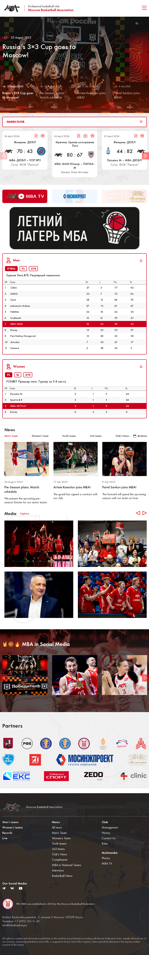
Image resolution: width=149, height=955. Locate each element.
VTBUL (11, 273)
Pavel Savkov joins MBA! (119, 492)
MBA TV (107, 863)
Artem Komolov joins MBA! (72, 492)
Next (145, 156)
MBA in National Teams (66, 865)
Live (4, 838)
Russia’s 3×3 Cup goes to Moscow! (40, 51)
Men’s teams (10, 822)
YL (23, 273)
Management (110, 827)
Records (7, 833)
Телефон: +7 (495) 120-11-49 (21, 921)
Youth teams (59, 843)
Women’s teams (12, 827)
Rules (105, 843)
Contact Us (108, 838)
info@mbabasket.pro (14, 925)
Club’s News (59, 854)
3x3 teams (58, 849)
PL (8, 379)
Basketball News (62, 876)
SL (17, 379)
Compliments (59, 860)
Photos (106, 858)
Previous (3, 682)
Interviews (58, 870)
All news (57, 827)
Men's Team (59, 833)
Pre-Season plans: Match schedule (21, 494)
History (106, 833)
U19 (33, 273)
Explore (24, 518)
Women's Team (61, 838)
